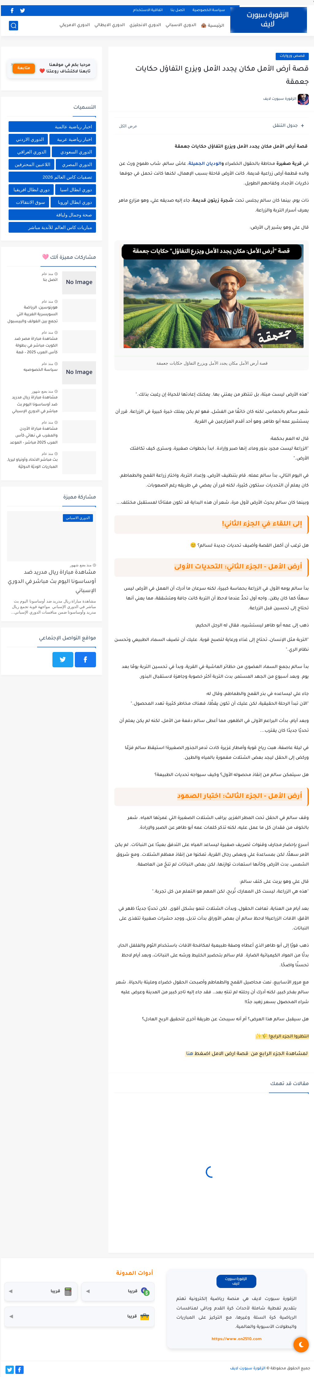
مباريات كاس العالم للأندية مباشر (59, 227)
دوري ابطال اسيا (75, 189)
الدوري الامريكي (74, 25)
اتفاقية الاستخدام (147, 11)
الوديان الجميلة (204, 164)
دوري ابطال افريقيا (31, 189)
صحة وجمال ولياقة (73, 214)
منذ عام (46, 274)
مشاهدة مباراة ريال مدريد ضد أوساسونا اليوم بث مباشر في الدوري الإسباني (34, 405)
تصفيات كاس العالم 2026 (66, 177)
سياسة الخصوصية (208, 11)
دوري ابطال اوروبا (74, 202)
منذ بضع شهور (41, 391)
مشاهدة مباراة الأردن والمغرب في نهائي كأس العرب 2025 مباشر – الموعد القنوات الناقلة (33, 437)
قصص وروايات (291, 56)
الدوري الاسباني (180, 25)
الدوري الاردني (29, 139)
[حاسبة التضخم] (40, 1291)
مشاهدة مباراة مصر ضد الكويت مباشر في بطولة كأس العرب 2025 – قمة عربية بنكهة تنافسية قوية (34, 347)
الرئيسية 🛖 (211, 26)
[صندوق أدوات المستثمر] (78, 1317)
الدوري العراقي (30, 151)
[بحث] (12, 25)
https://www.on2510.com (236, 1339)
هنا (188, 1054)
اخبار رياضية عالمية (72, 126)
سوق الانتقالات (29, 202)
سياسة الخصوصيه (40, 370)
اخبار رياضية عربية (73, 139)
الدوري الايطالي (109, 25)
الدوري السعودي (75, 151)
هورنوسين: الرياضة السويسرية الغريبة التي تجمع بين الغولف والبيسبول (31, 315)
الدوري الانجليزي (144, 25)
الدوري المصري (76, 164)
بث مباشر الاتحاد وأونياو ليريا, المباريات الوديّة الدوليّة (31, 463)
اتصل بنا (177, 11)
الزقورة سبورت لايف (247, 1369)
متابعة (23, 68)
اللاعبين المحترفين (31, 164)
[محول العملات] (117, 1291)
